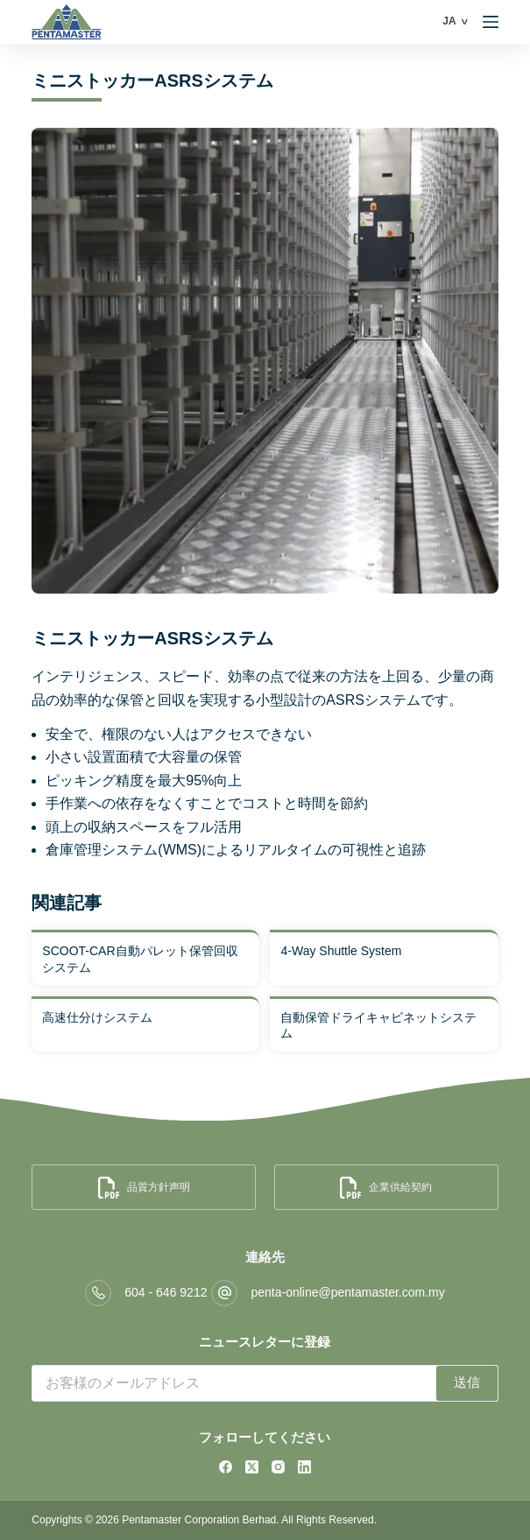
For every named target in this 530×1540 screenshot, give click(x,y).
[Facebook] (225, 1466)
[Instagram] (278, 1466)
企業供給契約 (386, 1188)
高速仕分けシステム (97, 1017)
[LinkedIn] (304, 1466)
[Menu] (490, 22)
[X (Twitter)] (251, 1466)
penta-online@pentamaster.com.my (347, 1292)
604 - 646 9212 (165, 1292)
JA (449, 21)
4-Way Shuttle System (340, 951)
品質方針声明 (144, 1188)
